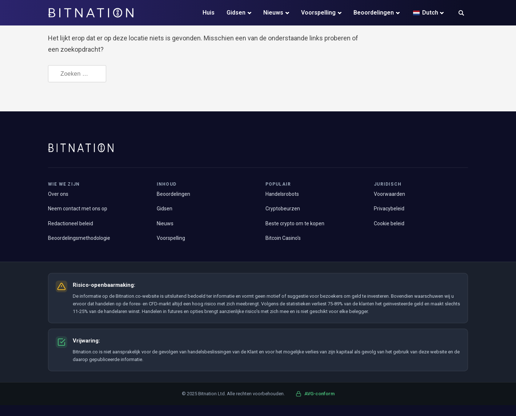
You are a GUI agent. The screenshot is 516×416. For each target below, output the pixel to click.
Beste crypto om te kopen (294, 223)
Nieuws (273, 12)
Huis (209, 12)
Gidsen (236, 12)
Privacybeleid (389, 208)
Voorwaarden (389, 194)
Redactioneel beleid (70, 223)
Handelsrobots (282, 194)
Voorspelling (318, 12)
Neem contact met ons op (77, 208)
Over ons (58, 194)
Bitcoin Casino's (283, 238)
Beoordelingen (373, 12)
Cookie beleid (389, 223)
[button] (461, 13)
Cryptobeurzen (282, 208)
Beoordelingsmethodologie (79, 238)
